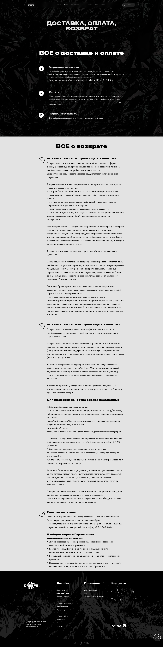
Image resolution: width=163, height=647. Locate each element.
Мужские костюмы (63, 596)
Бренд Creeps (75, 5)
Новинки (60, 626)
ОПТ (85, 593)
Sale (83, 5)
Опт (96, 5)
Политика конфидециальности (94, 596)
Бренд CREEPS (62, 590)
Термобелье (61, 619)
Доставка (89, 5)
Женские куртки (62, 606)
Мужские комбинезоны (65, 603)
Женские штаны (62, 613)
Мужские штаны (62, 616)
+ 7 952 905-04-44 (117, 600)
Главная (59, 5)
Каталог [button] (66, 5)
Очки (59, 623)
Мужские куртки (62, 610)
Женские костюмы (63, 593)
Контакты (103, 5)
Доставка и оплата (90, 590)
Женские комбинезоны (64, 600)
